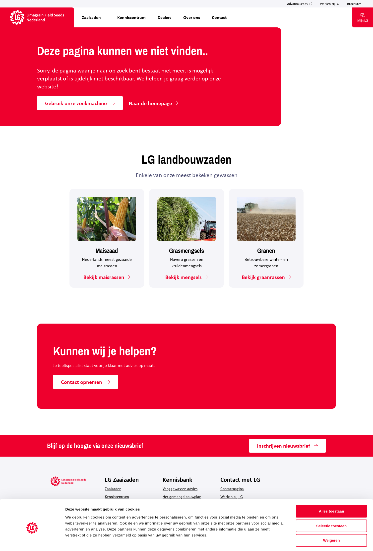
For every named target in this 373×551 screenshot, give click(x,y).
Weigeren (331, 519)
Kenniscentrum (131, 17)
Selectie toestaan (331, 505)
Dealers (164, 17)
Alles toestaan (331, 490)
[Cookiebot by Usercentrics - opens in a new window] (32, 541)
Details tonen (269, 541)
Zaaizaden (91, 17)
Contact (219, 17)
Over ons (191, 17)
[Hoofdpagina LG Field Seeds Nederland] (37, 17)
